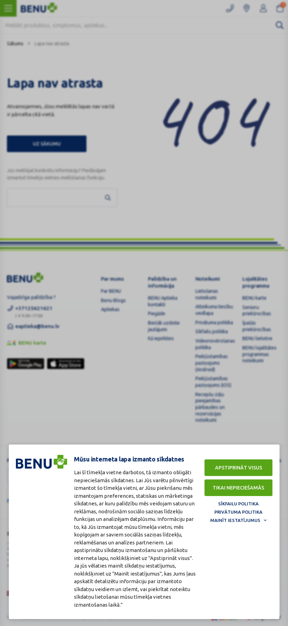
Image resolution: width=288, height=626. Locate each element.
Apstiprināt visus (238, 467)
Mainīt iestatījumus (235, 520)
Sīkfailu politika (238, 503)
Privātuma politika (238, 512)
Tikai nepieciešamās (238, 487)
